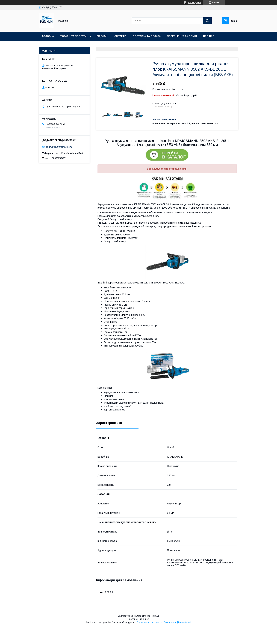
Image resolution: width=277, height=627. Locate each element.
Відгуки (101, 36)
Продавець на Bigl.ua (138, 619)
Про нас (208, 36)
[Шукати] (207, 20)
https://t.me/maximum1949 (69, 153)
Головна (48, 36)
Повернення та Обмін (182, 36)
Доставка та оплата (146, 36)
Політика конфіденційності (177, 622)
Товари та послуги (73, 36)
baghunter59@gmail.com (59, 146)
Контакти (119, 36)
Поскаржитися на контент (149, 622)
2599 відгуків (194, 2)
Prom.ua (155, 616)
